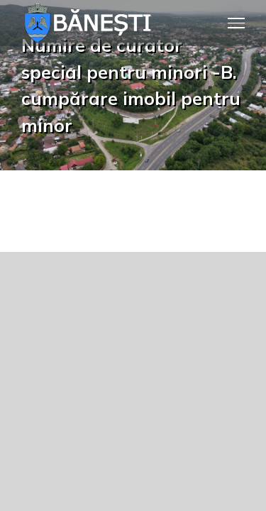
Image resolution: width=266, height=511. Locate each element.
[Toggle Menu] (236, 23)
